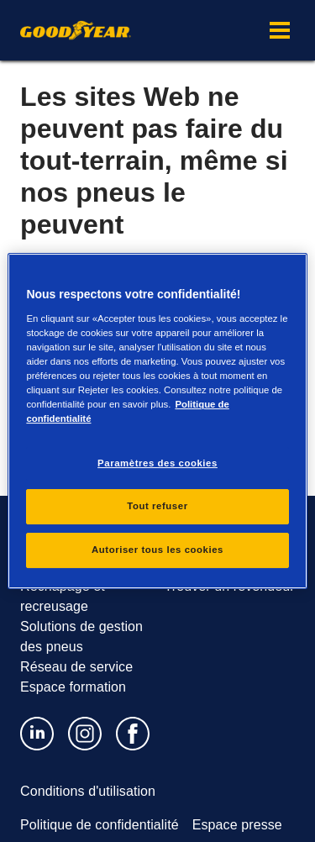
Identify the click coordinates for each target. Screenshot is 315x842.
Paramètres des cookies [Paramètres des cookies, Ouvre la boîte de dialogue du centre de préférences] (157, 463)
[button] (280, 30)
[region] (157, 421)
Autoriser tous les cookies (157, 550)
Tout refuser (157, 506)
